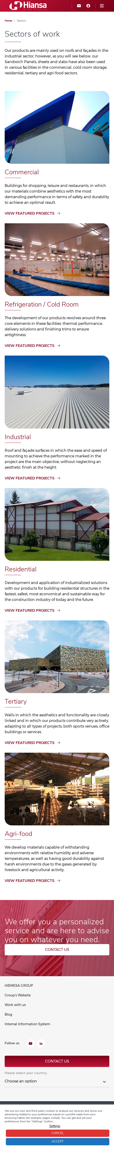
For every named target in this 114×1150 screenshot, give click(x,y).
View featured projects (32, 213)
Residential (20, 569)
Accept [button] (58, 1141)
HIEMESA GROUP (19, 985)
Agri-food (18, 833)
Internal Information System (27, 1024)
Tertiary (16, 701)
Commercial (22, 172)
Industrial (18, 437)
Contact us (57, 949)
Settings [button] (54, 1126)
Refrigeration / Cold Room (42, 304)
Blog (8, 1014)
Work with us (15, 1005)
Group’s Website (18, 995)
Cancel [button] (58, 1133)
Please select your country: (26, 1073)
